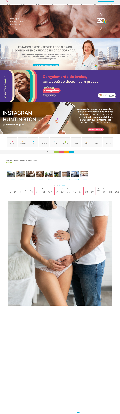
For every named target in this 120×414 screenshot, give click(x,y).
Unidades (68, 4)
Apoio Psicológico (56, 151)
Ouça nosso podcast (71, 151)
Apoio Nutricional (61, 151)
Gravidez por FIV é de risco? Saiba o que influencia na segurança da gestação (16, 306)
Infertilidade (22, 4)
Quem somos (8, 4)
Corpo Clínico (53, 4)
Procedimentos (38, 4)
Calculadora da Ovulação (66, 151)
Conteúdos (95, 4)
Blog (81, 4)
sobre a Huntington (9, 162)
